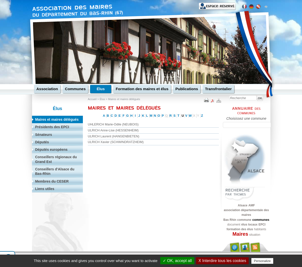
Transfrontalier (218, 89)
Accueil (92, 99)
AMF (251, 205)
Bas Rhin (229, 220)
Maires (240, 234)
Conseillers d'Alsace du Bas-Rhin (54, 171)
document (233, 224)
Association (47, 89)
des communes (249, 111)
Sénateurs (43, 135)
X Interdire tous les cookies (222, 261)
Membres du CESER (51, 181)
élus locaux (249, 224)
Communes (75, 89)
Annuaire (242, 108)
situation (254, 234)
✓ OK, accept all (177, 261)
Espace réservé (220, 6)
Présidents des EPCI (52, 127)
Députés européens (51, 150)
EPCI (262, 224)
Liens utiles (44, 189)
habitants (260, 229)
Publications (186, 89)
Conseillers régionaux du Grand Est (56, 159)
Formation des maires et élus (142, 89)
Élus (100, 89)
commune (244, 220)
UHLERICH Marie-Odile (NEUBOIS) (113, 124)
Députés (42, 142)
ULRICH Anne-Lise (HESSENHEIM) (113, 130)
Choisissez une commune (246, 118)
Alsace (242, 205)
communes (260, 220)
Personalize (262, 261)
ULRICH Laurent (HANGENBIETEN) (113, 136)
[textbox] (247, 125)
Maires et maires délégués (124, 99)
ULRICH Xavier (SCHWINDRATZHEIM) (116, 142)
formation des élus (240, 229)
